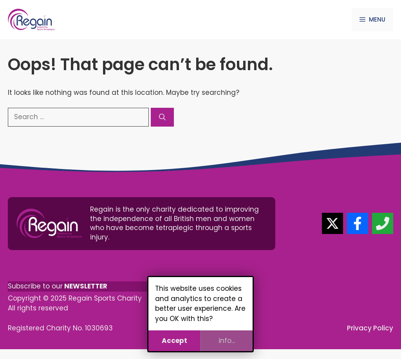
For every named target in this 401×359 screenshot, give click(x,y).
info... (227, 340)
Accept (174, 340)
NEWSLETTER (85, 286)
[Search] (162, 117)
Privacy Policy (370, 328)
